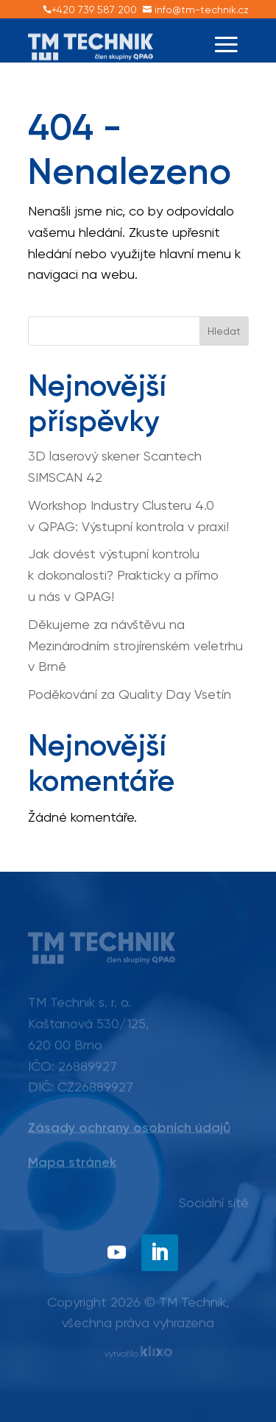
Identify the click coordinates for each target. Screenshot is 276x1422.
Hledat (224, 331)
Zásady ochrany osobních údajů (129, 1128)
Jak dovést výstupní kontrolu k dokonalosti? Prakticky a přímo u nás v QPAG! (123, 575)
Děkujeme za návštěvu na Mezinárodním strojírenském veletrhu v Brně (135, 645)
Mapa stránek (72, 1162)
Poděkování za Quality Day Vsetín (129, 694)
